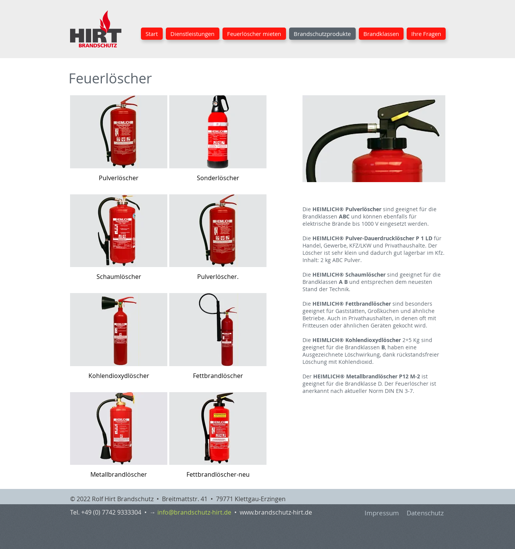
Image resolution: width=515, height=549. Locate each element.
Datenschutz (425, 512)
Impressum (382, 512)
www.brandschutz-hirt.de (276, 512)
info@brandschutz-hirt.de (194, 512)
